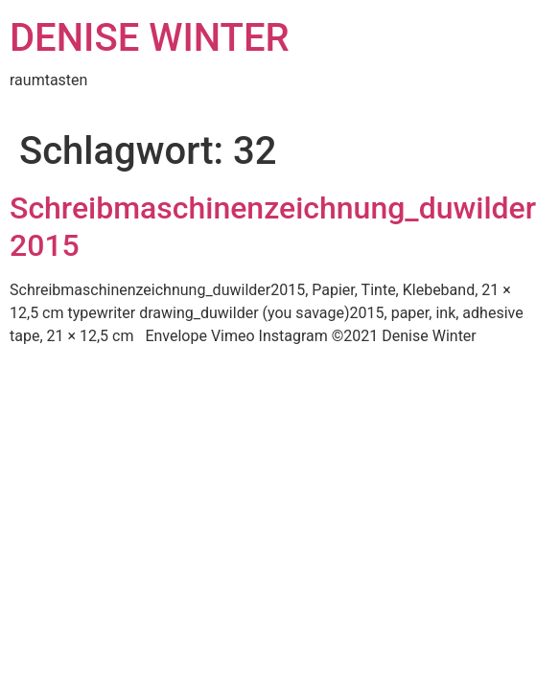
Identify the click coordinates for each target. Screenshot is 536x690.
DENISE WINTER (150, 37)
